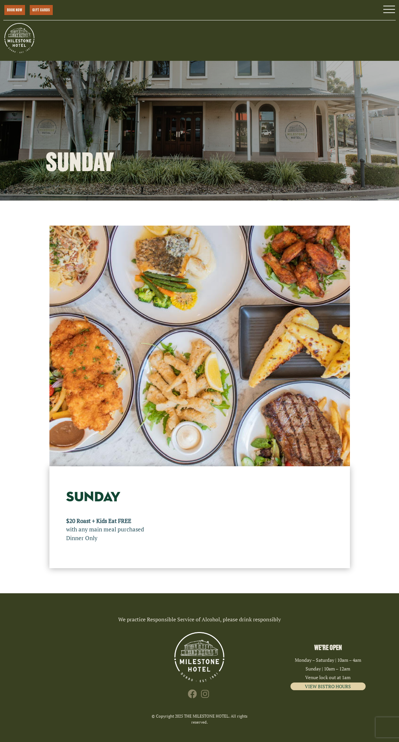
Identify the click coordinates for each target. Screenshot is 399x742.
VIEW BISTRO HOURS (328, 686)
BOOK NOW (14, 10)
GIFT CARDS (41, 10)
